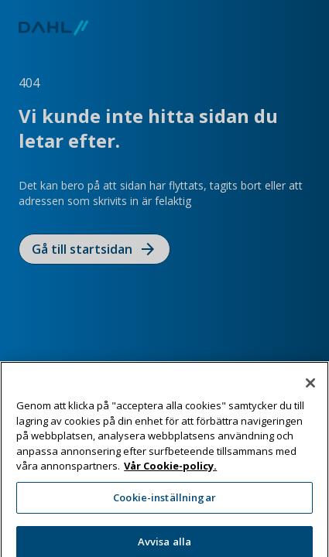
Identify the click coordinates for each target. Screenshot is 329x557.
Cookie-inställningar (164, 509)
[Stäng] (310, 395)
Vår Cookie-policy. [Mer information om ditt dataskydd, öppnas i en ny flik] (170, 478)
